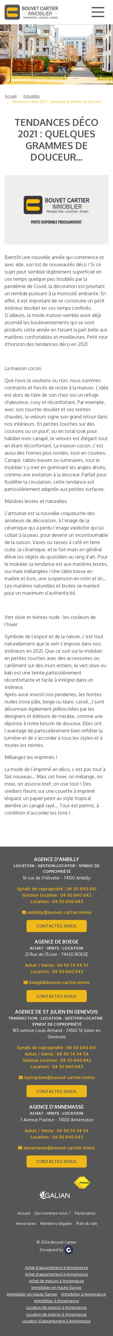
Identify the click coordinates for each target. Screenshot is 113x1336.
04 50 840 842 (75, 895)
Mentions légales (56, 1223)
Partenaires (85, 1213)
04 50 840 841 (81, 888)
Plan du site (86, 1223)
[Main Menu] (97, 12)
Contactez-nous (56, 925)
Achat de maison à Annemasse (56, 1280)
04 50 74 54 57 (72, 965)
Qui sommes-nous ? (52, 1213)
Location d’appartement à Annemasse (56, 1320)
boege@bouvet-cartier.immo (57, 982)
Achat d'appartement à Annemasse (56, 1267)
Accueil (11, 96)
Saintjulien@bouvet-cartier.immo (57, 1077)
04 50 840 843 (67, 901)
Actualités (31, 96)
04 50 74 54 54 (73, 1053)
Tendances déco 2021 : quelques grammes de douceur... (57, 101)
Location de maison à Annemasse (56, 1307)
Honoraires (26, 1223)
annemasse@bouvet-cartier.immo (56, 1147)
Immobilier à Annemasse (83, 1294)
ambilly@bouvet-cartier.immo (56, 912)
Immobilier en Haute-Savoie (56, 1287)
